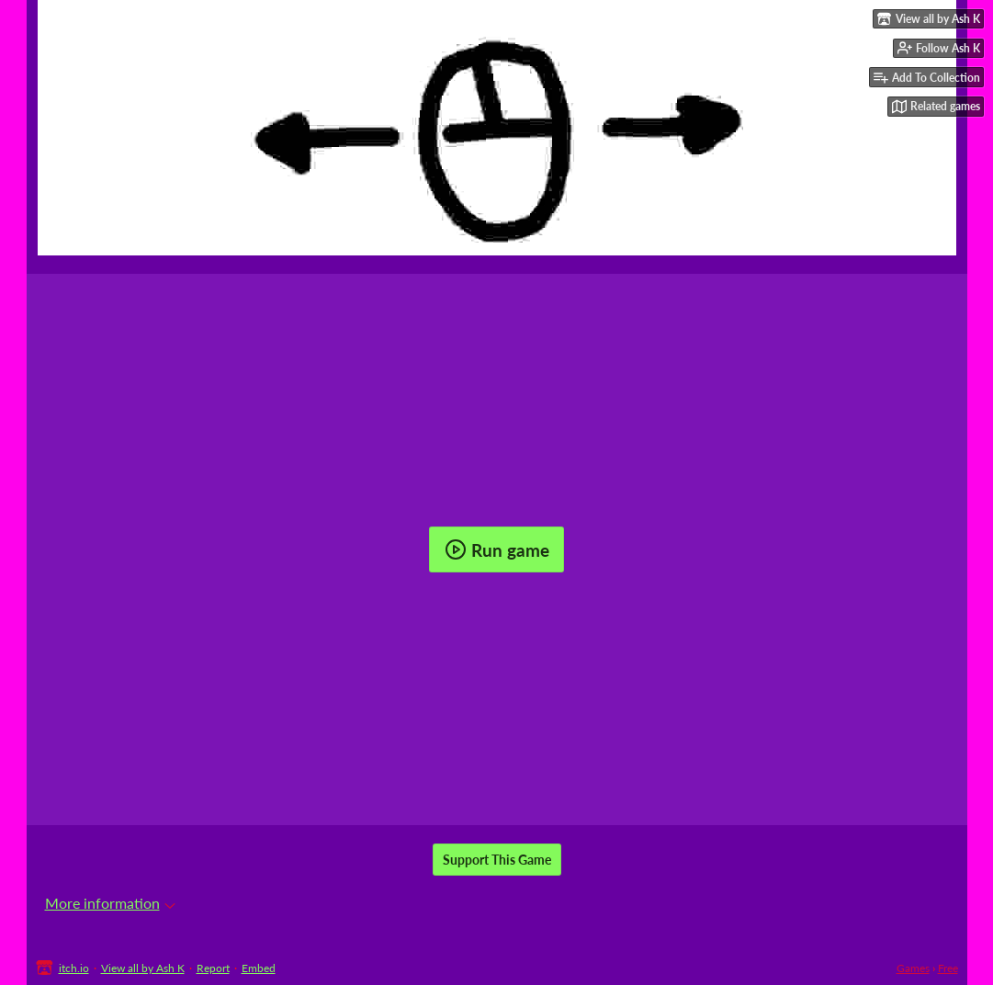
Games (913, 968)
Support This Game (497, 859)
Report (213, 968)
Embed (259, 968)
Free (948, 968)
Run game (497, 549)
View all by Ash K (143, 968)
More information (110, 902)
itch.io (74, 968)
